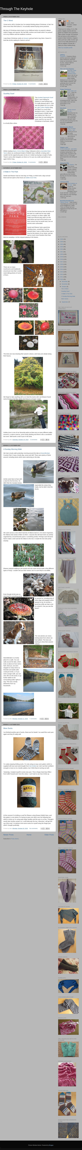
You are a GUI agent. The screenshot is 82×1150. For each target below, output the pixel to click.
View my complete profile (65, 47)
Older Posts (49, 835)
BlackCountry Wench (66, 127)
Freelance (63, 56)
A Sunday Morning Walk (12, 449)
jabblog (62, 55)
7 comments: (33, 718)
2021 (61, 251)
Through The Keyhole (16, 9)
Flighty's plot (64, 147)
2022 (61, 249)
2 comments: (34, 439)
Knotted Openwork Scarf (45, 97)
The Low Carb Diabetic (67, 69)
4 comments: (32, 84)
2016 (61, 264)
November (65, 284)
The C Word (8, 20)
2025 (61, 241)
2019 (61, 256)
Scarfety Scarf (8, 94)
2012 (61, 274)
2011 (61, 277)
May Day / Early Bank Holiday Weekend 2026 (72, 72)
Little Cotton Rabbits (43, 107)
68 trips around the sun (72, 110)
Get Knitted (32, 766)
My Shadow (71, 164)
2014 (61, 269)
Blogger (51, 1145)
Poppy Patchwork (65, 89)
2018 (61, 259)
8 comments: (32, 162)
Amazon (26, 38)
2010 (61, 279)
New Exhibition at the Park (72, 184)
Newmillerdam (45, 453)
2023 (61, 246)
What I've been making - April (72, 129)
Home (29, 835)
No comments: (33, 828)
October (64, 286)
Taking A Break (64, 202)
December (65, 281)
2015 (61, 267)
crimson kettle (64, 182)
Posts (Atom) (15, 838)
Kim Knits (63, 108)
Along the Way (64, 163)
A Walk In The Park (10, 172)
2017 (61, 261)
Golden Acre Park (30, 177)
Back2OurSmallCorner (67, 200)
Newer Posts (8, 835)
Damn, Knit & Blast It (19, 151)
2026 (61, 239)
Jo (69, 21)
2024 (61, 244)
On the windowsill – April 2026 (68, 149)
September (65, 302)
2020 (61, 254)
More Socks (7, 728)
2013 (61, 272)
